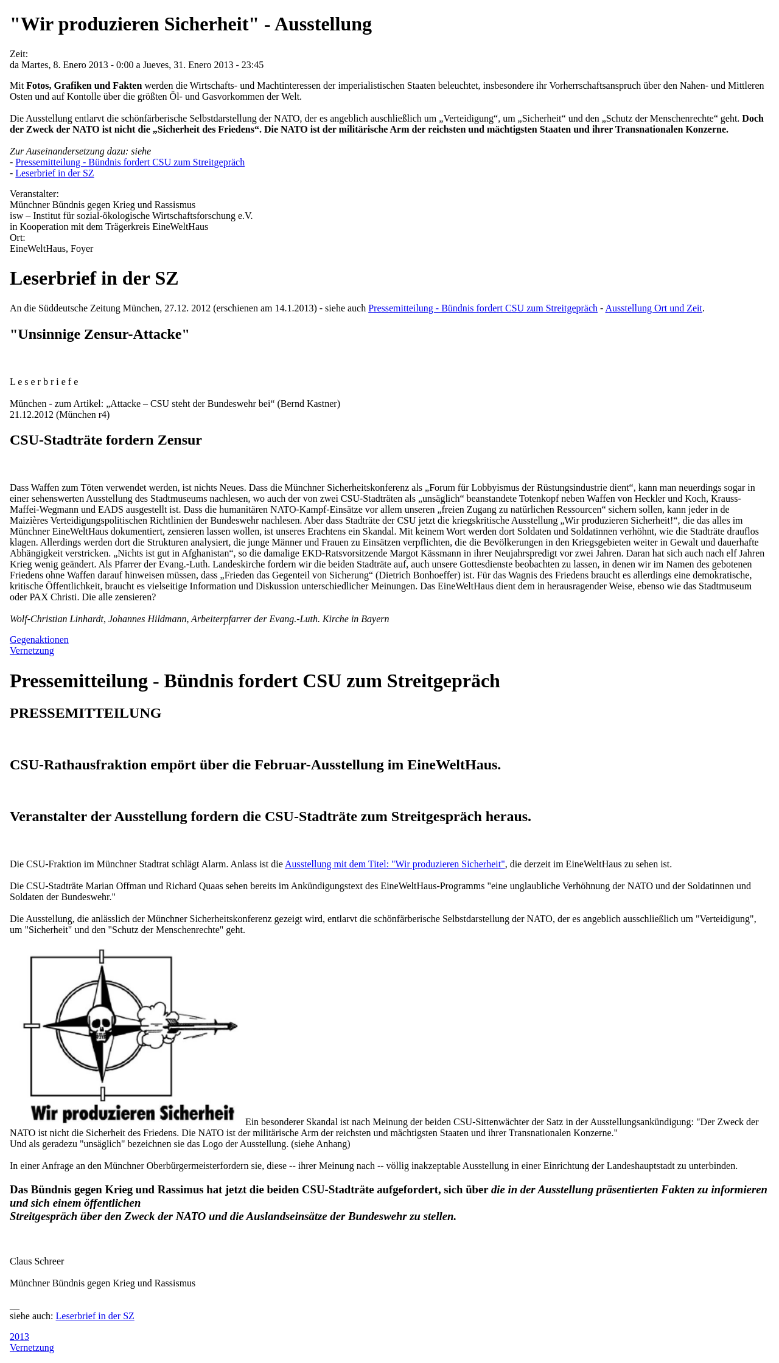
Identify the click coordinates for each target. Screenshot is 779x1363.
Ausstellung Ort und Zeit (653, 308)
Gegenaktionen (39, 639)
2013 (19, 1336)
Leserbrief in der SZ (54, 173)
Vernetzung (32, 650)
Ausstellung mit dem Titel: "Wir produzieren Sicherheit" (395, 864)
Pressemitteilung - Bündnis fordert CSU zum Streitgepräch (130, 162)
